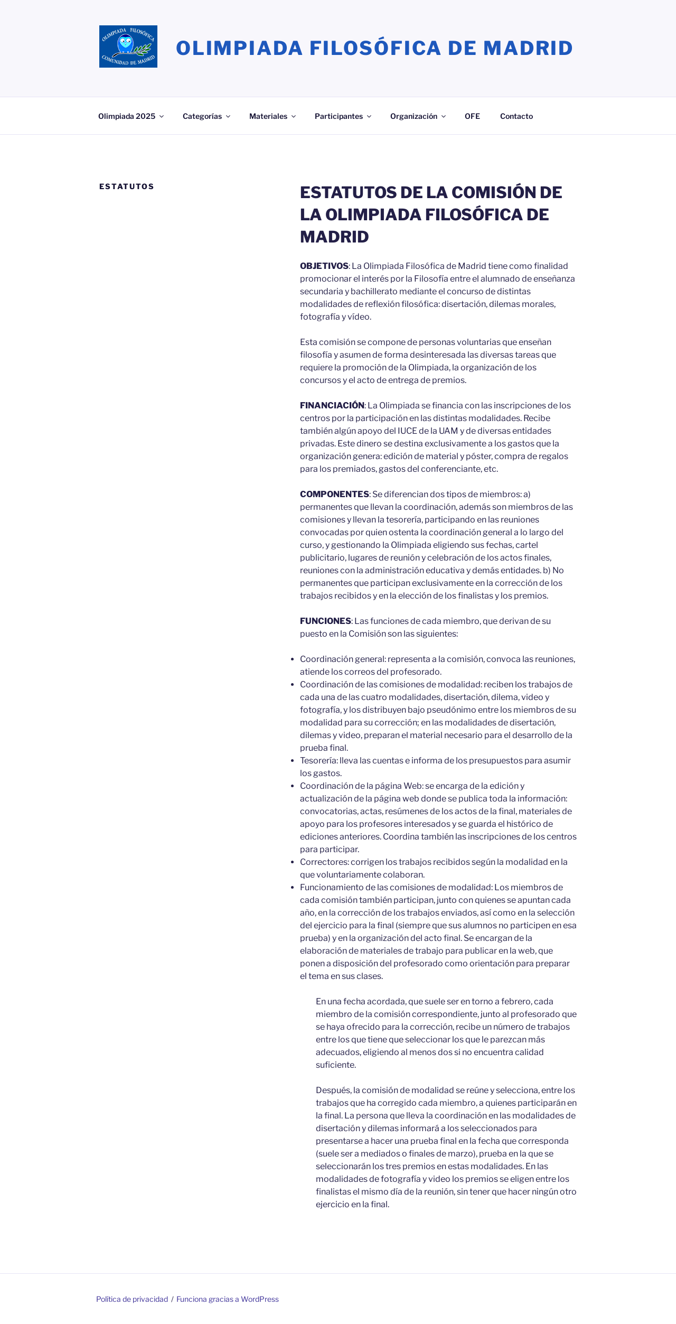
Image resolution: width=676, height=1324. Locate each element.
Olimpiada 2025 (131, 115)
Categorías (207, 115)
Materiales (273, 115)
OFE (472, 115)
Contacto (516, 115)
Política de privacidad (132, 1298)
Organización (418, 115)
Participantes (344, 115)
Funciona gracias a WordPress (227, 1298)
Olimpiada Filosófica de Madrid (375, 48)
